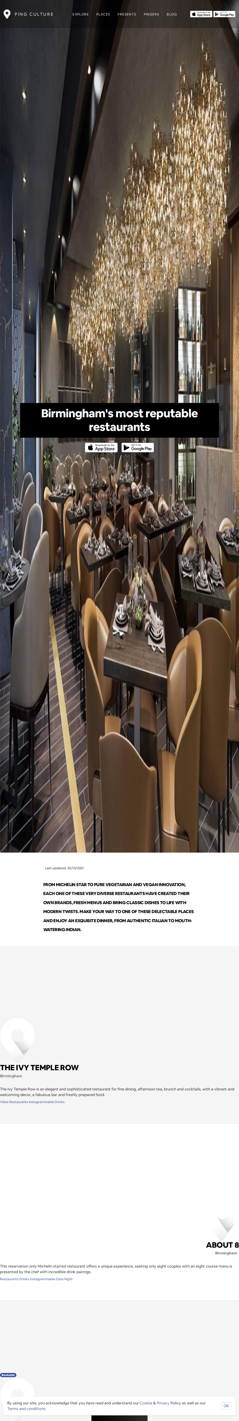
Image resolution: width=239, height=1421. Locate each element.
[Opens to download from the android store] (224, 14)
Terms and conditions (26, 1408)
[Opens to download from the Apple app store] (201, 14)
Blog (172, 14)
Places (103, 14)
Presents (127, 14)
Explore (80, 14)
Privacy (163, 1403)
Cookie (146, 1403)
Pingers (151, 14)
